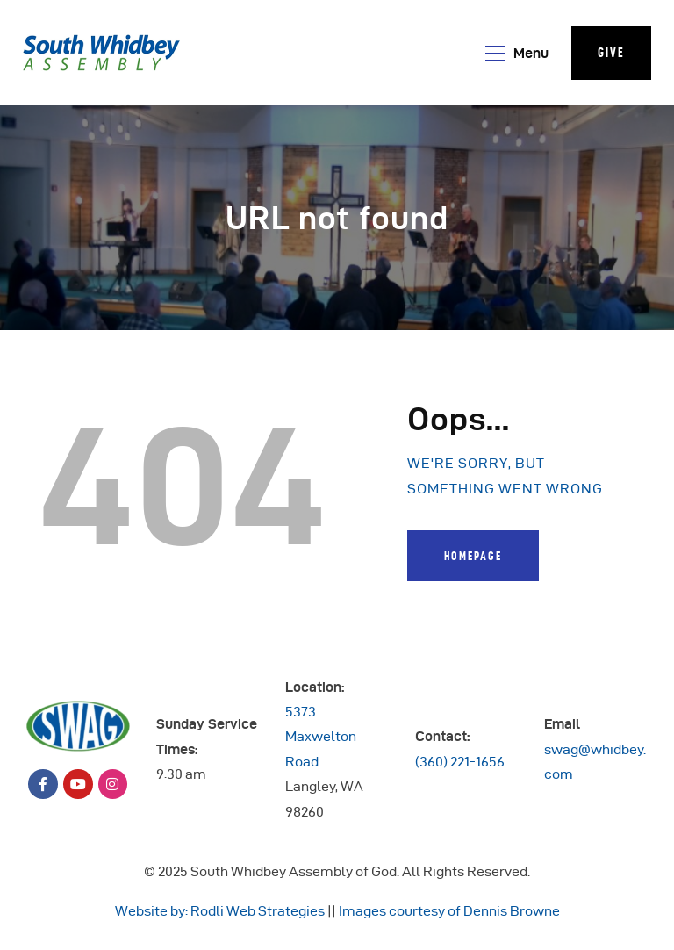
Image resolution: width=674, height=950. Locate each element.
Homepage (473, 556)
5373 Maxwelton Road (320, 736)
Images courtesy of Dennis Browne (449, 910)
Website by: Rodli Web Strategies (220, 910)
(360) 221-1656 (460, 761)
